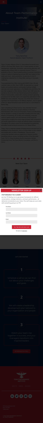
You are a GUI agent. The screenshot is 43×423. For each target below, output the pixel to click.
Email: (7, 219)
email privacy (24, 230)
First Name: (8, 206)
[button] (40, 190)
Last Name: (8, 213)
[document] (21, 211)
